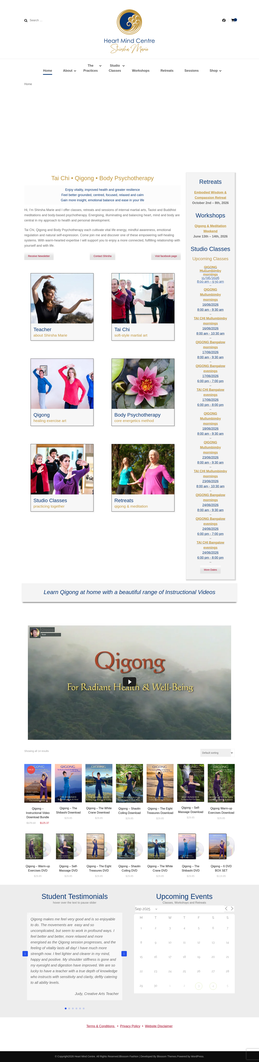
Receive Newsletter (39, 256)
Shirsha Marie (53, 634)
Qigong (47, 630)
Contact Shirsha (103, 256)
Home (47, 70)
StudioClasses (115, 68)
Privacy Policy (130, 1026)
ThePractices (90, 68)
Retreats (166, 70)
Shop (214, 70)
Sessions (191, 70)
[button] (124, 953)
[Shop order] (218, 753)
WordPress (197, 1056)
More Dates (210, 569)
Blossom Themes (166, 1056)
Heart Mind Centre (84, 1056)
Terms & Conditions (100, 1026)
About (67, 70)
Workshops (141, 70)
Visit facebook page (166, 256)
